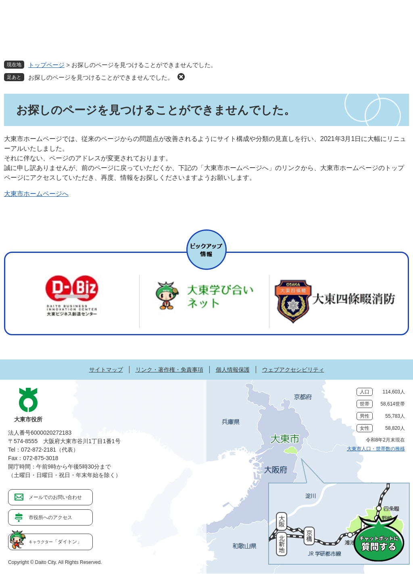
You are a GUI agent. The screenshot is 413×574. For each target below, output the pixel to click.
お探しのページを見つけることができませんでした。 (100, 77)
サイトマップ (106, 369)
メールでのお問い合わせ (55, 497)
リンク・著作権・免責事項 (169, 369)
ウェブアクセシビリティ (293, 369)
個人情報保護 (233, 369)
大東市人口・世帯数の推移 (376, 449)
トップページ (46, 64)
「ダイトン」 (55, 542)
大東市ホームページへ (36, 193)
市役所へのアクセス (50, 517)
